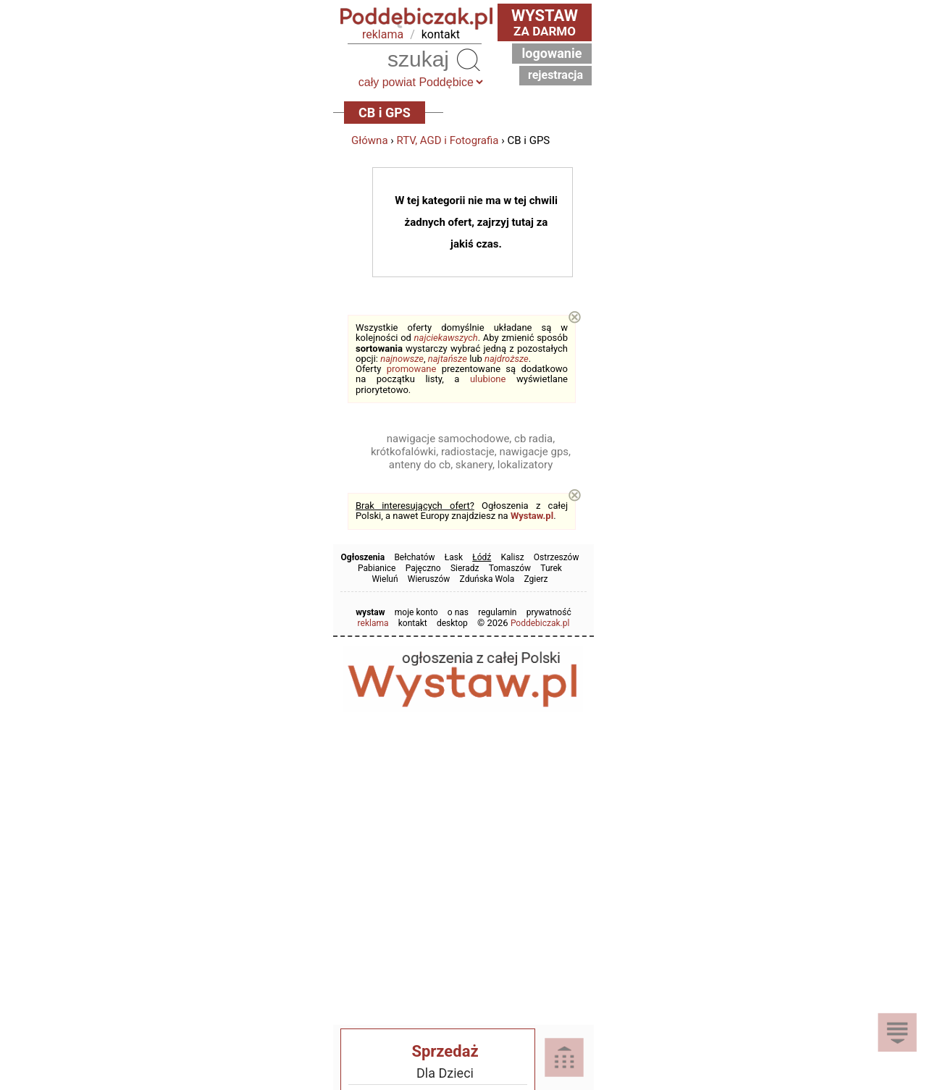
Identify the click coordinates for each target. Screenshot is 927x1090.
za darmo (544, 22)
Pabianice (376, 568)
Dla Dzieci (445, 1073)
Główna (369, 140)
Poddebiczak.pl (540, 623)
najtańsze (447, 358)
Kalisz (512, 557)
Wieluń (385, 579)
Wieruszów (429, 579)
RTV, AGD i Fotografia (448, 140)
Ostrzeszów (556, 557)
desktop (452, 623)
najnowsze (402, 358)
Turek (551, 568)
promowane (412, 368)
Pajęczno (423, 568)
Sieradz (464, 568)
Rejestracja (555, 75)
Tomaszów (510, 568)
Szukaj (468, 59)
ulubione (488, 378)
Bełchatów (414, 557)
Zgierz (536, 579)
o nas (458, 612)
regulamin (497, 612)
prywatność (549, 612)
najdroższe (507, 358)
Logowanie (552, 53)
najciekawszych (446, 337)
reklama (382, 34)
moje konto (416, 612)
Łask (454, 557)
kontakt (440, 34)
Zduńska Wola (487, 579)
